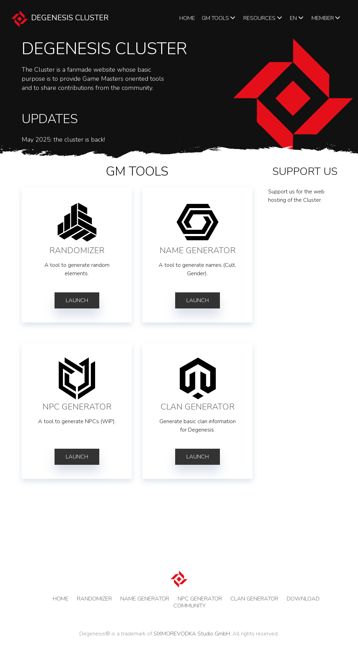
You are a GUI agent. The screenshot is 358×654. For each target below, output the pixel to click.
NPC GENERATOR (200, 599)
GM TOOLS (219, 18)
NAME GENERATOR (144, 599)
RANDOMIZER (94, 599)
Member (327, 18)
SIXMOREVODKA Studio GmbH (191, 634)
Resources (263, 18)
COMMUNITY (189, 606)
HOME (187, 18)
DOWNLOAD (303, 599)
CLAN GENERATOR (254, 599)
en (297, 18)
